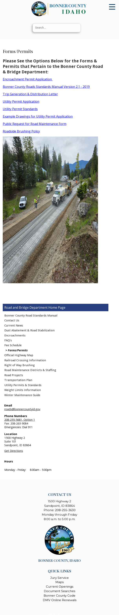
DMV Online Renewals (59, 600)
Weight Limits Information (22, 390)
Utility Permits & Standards (22, 385)
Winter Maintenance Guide (22, 395)
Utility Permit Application (21, 101)
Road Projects (13, 375)
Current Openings (59, 586)
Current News (13, 325)
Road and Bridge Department (26, 307)
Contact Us (11, 320)
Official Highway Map (18, 355)
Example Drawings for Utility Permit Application (38, 116)
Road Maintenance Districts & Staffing (30, 370)
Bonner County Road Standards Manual (30, 315)
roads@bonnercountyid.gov (22, 409)
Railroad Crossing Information (25, 360)
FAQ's (8, 340)
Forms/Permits (18, 350)
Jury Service (59, 578)
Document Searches (59, 591)
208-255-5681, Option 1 (19, 420)
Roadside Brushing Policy (21, 131)
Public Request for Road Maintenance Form (34, 124)
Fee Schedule (13, 345)
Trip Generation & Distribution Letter (30, 94)
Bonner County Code (59, 595)
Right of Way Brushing (19, 365)
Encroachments (15, 335)
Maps (59, 582)
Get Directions (13, 451)
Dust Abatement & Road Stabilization (29, 330)
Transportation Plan (18, 380)
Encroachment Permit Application (28, 79)
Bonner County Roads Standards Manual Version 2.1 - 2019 (46, 87)
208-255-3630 (65, 510)
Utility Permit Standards (20, 109)
